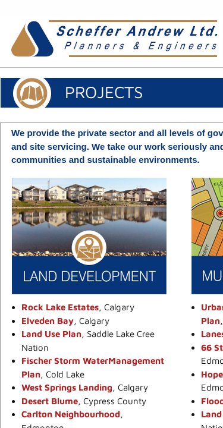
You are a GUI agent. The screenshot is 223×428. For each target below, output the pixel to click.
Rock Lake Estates (60, 307)
